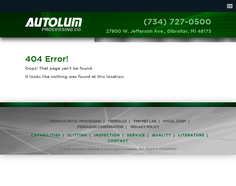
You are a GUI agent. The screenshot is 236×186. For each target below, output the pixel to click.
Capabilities (45, 135)
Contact (118, 141)
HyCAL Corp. (174, 121)
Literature (191, 135)
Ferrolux (117, 121)
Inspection (107, 135)
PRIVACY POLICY (144, 127)
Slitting (77, 135)
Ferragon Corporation (100, 127)
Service (136, 135)
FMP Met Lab (145, 121)
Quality (161, 135)
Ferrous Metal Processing (75, 121)
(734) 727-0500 (177, 22)
